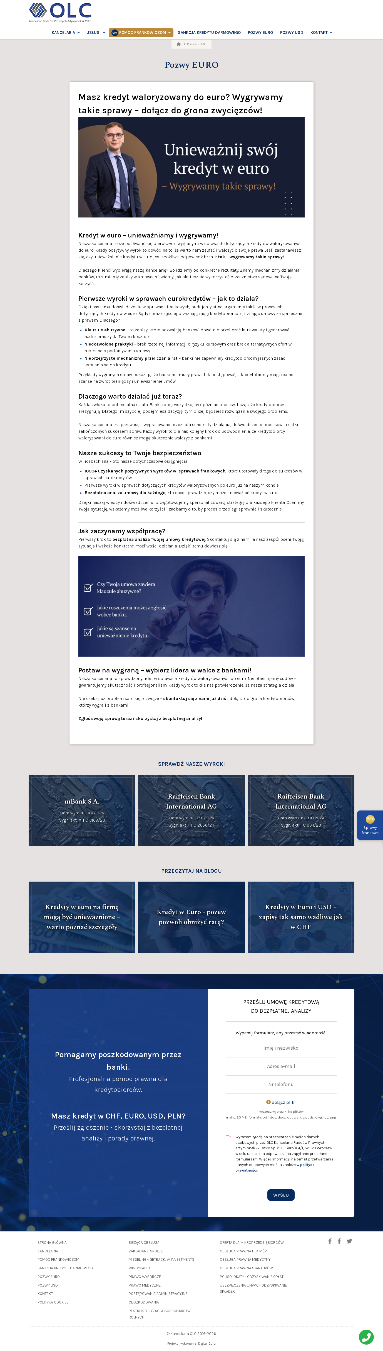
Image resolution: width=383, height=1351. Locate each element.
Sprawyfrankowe (370, 826)
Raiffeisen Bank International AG (191, 802)
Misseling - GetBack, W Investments (161, 1259)
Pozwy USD (291, 32)
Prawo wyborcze (145, 1276)
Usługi (93, 32)
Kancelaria (63, 32)
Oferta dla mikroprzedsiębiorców (252, 1242)
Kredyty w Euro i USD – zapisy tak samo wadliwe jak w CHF (301, 917)
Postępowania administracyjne (158, 1293)
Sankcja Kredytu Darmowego (209, 32)
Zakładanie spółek (146, 1251)
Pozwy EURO (260, 32)
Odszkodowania (144, 1302)
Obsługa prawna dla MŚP (243, 1251)
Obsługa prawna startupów (246, 1268)
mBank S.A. (82, 802)
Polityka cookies (53, 1302)
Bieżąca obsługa (144, 1242)
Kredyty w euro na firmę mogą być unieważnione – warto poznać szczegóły (82, 917)
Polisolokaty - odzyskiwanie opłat (251, 1276)
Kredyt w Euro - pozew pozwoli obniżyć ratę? (191, 917)
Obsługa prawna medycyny (245, 1259)
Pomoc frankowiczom (142, 32)
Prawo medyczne (145, 1285)
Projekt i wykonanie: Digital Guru (191, 1343)
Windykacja (140, 1268)
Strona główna (52, 1242)
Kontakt (319, 32)
